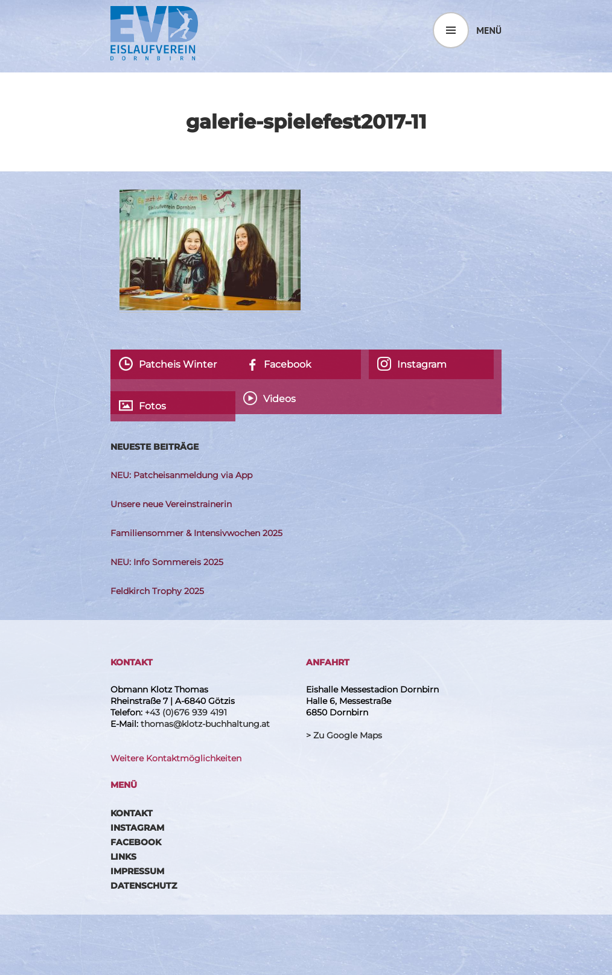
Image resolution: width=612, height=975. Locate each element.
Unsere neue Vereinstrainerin (171, 504)
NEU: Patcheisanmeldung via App (181, 475)
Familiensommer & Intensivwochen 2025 (196, 533)
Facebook (135, 842)
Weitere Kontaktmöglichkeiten (175, 758)
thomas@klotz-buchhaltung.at (205, 724)
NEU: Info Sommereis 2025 (166, 562)
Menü (489, 30)
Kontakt (131, 813)
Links (123, 856)
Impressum (137, 871)
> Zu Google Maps (344, 735)
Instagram (137, 827)
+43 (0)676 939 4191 (186, 712)
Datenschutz (143, 885)
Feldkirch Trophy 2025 (157, 591)
